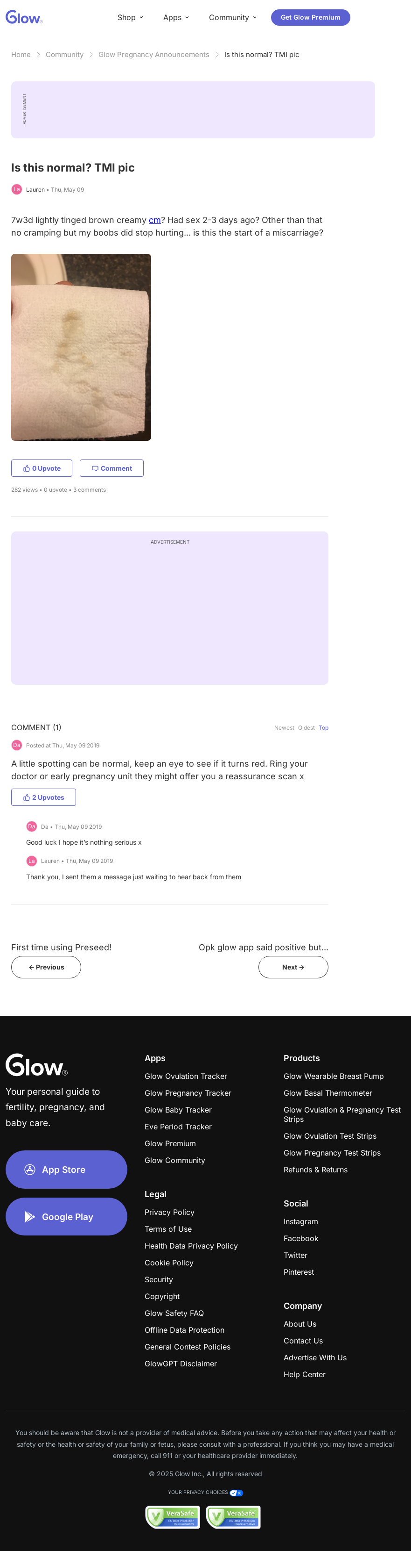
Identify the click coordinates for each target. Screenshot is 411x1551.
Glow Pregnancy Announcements (153, 54)
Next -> (293, 967)
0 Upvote (42, 468)
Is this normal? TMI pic (262, 54)
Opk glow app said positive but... (263, 947)
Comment (111, 468)
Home (21, 54)
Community (65, 54)
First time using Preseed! (61, 947)
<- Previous (46, 967)
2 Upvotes (43, 797)
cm (155, 220)
